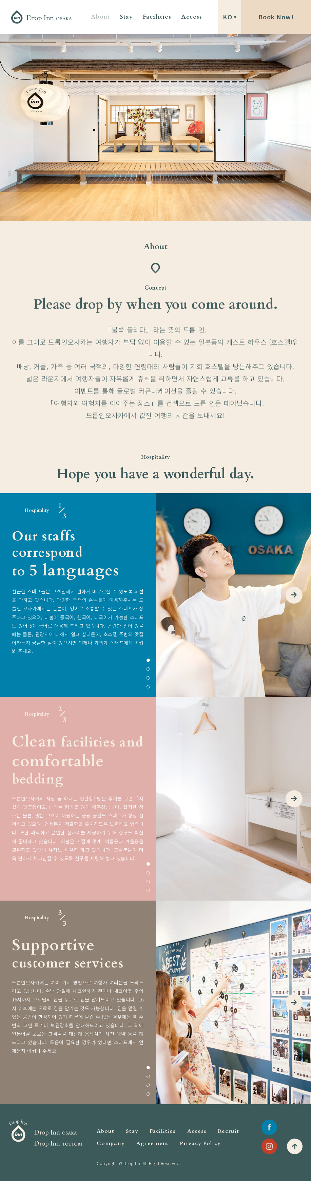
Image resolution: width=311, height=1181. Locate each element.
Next (294, 595)
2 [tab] (148, 669)
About (100, 17)
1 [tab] (148, 660)
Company (111, 1143)
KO (228, 17)
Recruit (228, 1131)
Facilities (157, 17)
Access (191, 17)
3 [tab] (148, 678)
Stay (126, 17)
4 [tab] (148, 686)
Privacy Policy (200, 1143)
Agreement (152, 1143)
